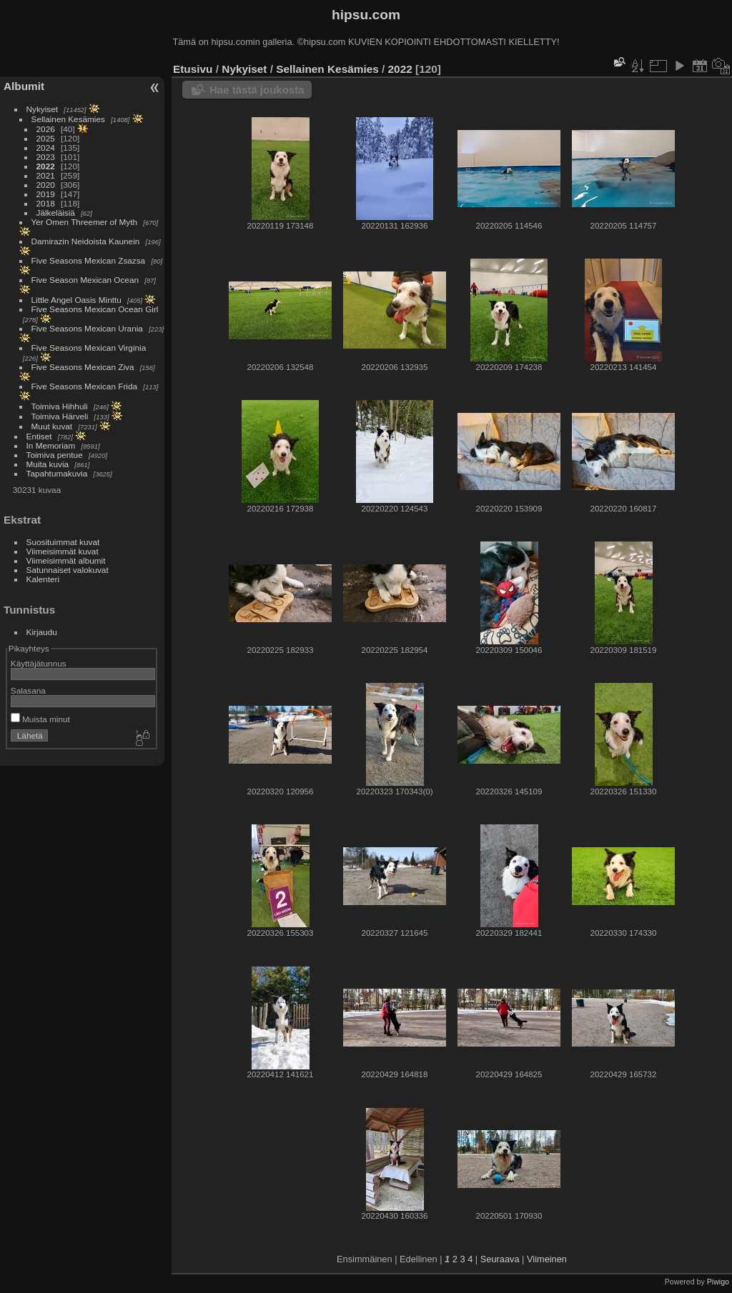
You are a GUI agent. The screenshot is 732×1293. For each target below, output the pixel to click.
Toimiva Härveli (60, 416)
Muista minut (40, 719)
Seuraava (500, 1259)
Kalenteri (42, 579)
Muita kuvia (47, 464)
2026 (45, 129)
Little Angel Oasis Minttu (76, 299)
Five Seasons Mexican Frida (84, 386)
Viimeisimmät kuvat (62, 551)
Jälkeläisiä (55, 212)
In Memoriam (51, 445)
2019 (45, 194)
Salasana (28, 690)
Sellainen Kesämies (68, 119)
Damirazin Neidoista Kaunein (85, 241)
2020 (45, 184)
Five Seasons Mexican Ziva (82, 366)
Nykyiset (42, 109)
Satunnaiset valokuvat (67, 569)
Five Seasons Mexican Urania (87, 328)
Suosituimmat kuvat (63, 541)
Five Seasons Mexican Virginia (89, 347)
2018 (45, 203)
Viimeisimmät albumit (66, 560)
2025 (45, 138)
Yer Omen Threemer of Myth (84, 221)
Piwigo (718, 1281)
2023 (45, 156)
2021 (45, 175)
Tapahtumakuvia (57, 473)
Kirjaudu (41, 631)
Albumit (24, 86)
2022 (45, 166)
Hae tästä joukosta (257, 90)
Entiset (39, 436)
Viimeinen (547, 1259)
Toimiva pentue (54, 454)
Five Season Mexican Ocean (85, 279)
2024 (45, 147)
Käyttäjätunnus (38, 663)
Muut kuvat (52, 426)
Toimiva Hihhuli (59, 406)
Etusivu (192, 69)
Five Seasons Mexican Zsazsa (88, 260)
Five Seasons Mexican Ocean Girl (95, 309)
